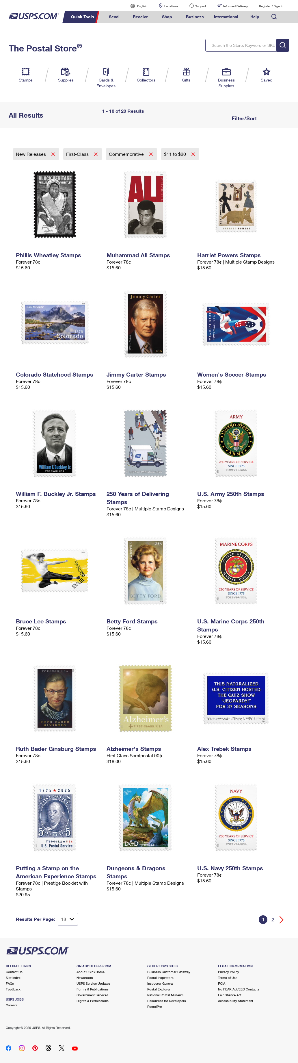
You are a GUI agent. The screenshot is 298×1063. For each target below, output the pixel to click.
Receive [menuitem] (140, 16)
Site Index (13, 977)
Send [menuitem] (114, 16)
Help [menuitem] (254, 16)
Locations (171, 6)
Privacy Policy (228, 972)
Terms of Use (227, 977)
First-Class (78, 154)
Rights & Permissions (93, 1001)
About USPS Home (91, 972)
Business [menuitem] (195, 16)
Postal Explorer (158, 989)
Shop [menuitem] (167, 16)
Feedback (13, 989)
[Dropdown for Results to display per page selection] (68, 919)
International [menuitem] (226, 16)
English (136, 6)
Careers (11, 1005)
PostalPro (154, 1006)
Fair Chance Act (229, 995)
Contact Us (14, 972)
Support (200, 6)
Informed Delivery (235, 6)
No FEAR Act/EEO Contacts (238, 989)
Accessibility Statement (235, 1001)
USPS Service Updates (93, 983)
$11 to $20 (175, 154)
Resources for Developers (166, 1001)
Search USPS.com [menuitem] (274, 17)
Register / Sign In (271, 6)
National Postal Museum (165, 995)
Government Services (92, 995)
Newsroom (85, 977)
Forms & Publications (93, 989)
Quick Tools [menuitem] (82, 16)
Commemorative (127, 154)
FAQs (10, 983)
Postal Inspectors (160, 977)
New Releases (31, 154)
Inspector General (160, 983)
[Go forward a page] (282, 919)
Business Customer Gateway (168, 972)
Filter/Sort (243, 118)
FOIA (221, 983)
